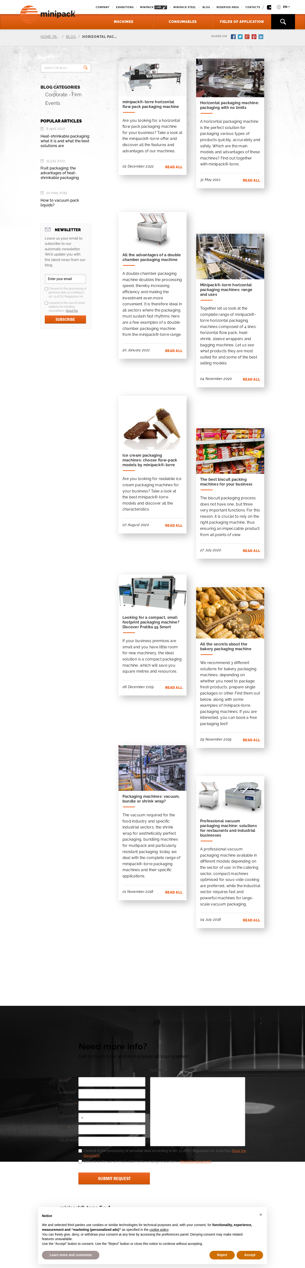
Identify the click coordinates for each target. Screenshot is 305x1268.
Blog (206, 7)
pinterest (254, 37)
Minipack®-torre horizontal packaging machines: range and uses (226, 290)
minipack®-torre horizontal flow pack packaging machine (150, 104)
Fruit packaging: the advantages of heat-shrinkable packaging (60, 173)
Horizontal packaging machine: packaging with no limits (229, 105)
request (158, 1070)
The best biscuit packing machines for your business (226, 481)
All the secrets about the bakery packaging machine (225, 646)
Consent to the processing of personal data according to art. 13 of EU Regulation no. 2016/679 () (67, 293)
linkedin (261, 37)
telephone (68, 1140)
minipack (153, 7)
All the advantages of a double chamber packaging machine (151, 257)
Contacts (252, 7)
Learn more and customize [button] (71, 1255)
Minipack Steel (184, 7)
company (68, 1104)
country (67, 1116)
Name (64, 1081)
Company (103, 7)
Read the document (195, 1161)
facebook (234, 37)
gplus (247, 37)
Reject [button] (222, 1255)
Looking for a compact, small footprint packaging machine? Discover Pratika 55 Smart (150, 622)
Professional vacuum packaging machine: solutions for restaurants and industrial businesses (228, 828)
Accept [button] (249, 1255)
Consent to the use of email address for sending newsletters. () (67, 307)
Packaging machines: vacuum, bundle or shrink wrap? (151, 798)
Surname (67, 1092)
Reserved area (228, 7)
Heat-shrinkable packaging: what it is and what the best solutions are (65, 141)
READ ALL (174, 167)
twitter (241, 37)
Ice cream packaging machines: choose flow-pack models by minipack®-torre (149, 460)
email (64, 1128)
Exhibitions (125, 7)
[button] (260, 1214)
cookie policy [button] (158, 1230)
